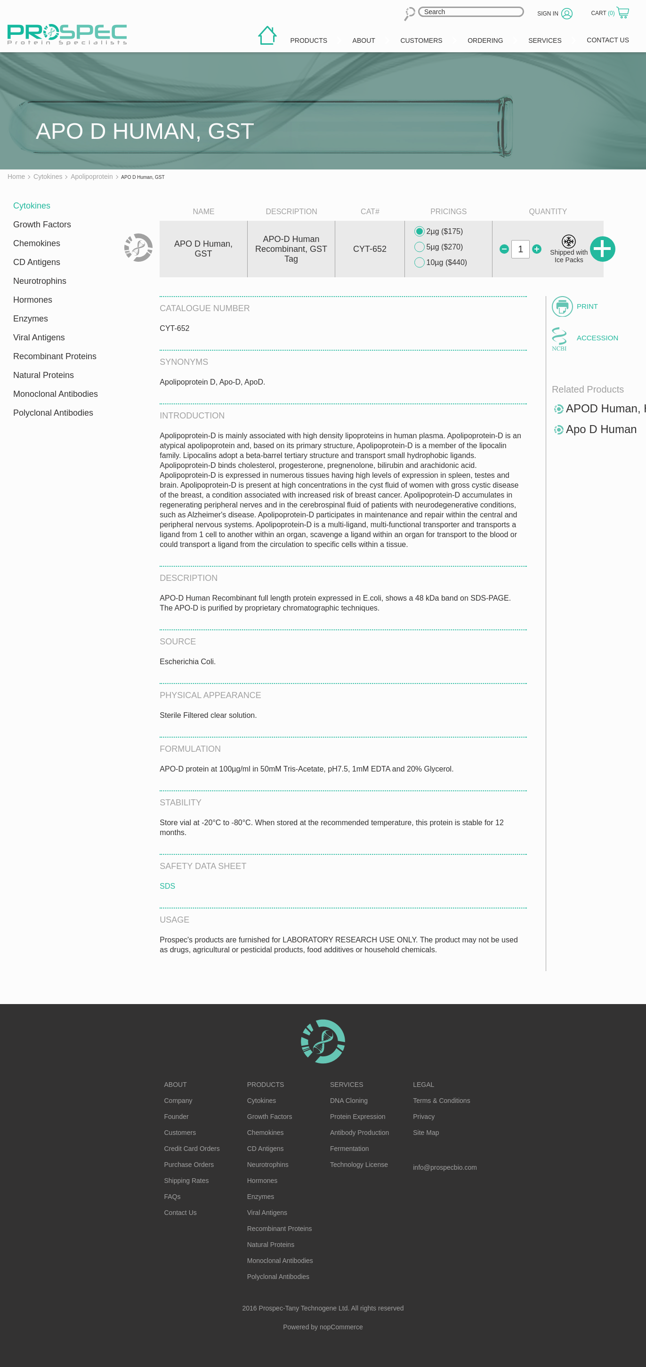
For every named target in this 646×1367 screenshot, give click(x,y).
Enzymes (30, 318)
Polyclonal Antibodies (53, 413)
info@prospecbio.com (445, 1167)
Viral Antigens (39, 337)
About (175, 1084)
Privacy (424, 1116)
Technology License (359, 1164)
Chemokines (36, 243)
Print (587, 306)
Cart (603, 13)
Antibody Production (359, 1132)
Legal (423, 1084)
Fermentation (349, 1148)
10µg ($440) (441, 262)
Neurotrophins (39, 281)
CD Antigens (36, 262)
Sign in (547, 13)
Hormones (32, 300)
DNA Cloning (349, 1100)
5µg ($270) (438, 247)
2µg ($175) (438, 231)
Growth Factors (42, 224)
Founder (176, 1116)
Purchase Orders (189, 1164)
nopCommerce (341, 1327)
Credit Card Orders (192, 1148)
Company (178, 1100)
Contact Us (180, 1212)
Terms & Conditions (441, 1100)
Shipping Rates (186, 1180)
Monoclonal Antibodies (55, 394)
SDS (167, 886)
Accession (597, 338)
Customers (180, 1132)
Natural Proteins (43, 375)
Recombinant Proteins (55, 356)
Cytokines (31, 205)
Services (346, 1084)
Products (265, 1084)
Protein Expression (358, 1116)
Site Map (426, 1132)
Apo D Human (601, 429)
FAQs (172, 1196)
